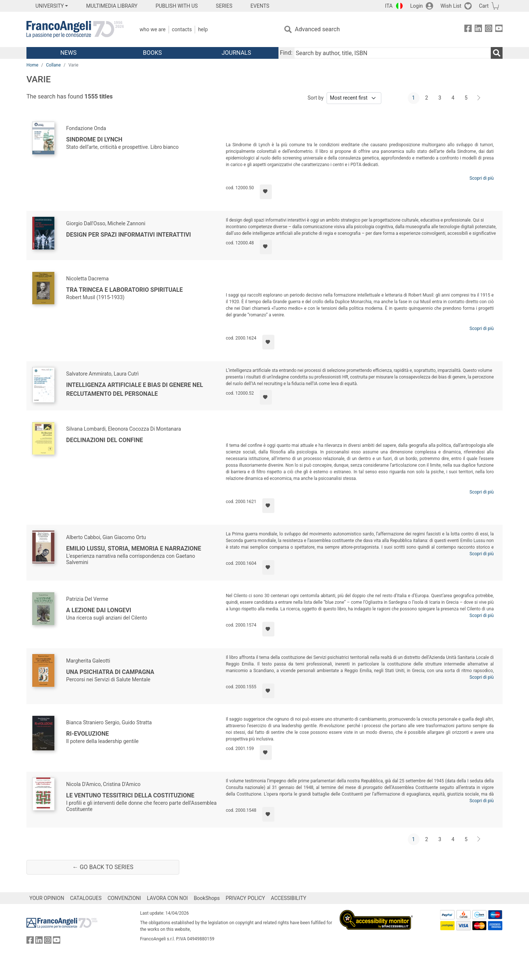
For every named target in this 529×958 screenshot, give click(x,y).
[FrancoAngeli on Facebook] (468, 30)
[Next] (479, 98)
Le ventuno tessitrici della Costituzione (130, 795)
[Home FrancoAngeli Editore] (75, 29)
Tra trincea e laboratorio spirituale (124, 289)
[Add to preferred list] (266, 191)
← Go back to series (102, 867)
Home (32, 65)
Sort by (315, 98)
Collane (53, 65)
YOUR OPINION (46, 898)
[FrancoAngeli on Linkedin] (478, 30)
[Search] (497, 53)
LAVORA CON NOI (167, 898)
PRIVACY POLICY (245, 898)
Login (416, 6)
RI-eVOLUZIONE (87, 733)
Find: (286, 52)
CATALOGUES (86, 898)
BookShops (207, 898)
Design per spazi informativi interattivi (128, 234)
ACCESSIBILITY (288, 898)
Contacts (182, 29)
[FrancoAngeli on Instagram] (488, 30)
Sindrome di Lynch (94, 139)
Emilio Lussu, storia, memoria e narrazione (133, 548)
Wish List (450, 6)
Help (203, 29)
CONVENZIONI (124, 898)
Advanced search (317, 29)
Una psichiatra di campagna (110, 671)
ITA (389, 6)
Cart (484, 6)
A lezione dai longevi (98, 610)
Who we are (153, 29)
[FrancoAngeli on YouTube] (499, 30)
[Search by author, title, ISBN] (392, 53)
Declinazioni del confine (104, 440)
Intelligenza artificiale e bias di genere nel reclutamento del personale (134, 389)
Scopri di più (481, 178)
